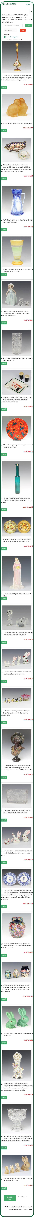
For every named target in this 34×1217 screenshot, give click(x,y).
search (28, 25)
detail (4, 87)
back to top (10, 1198)
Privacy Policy (27, 1209)
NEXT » (24, 1197)
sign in (28, 4)
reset (22, 30)
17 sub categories (11, 37)
